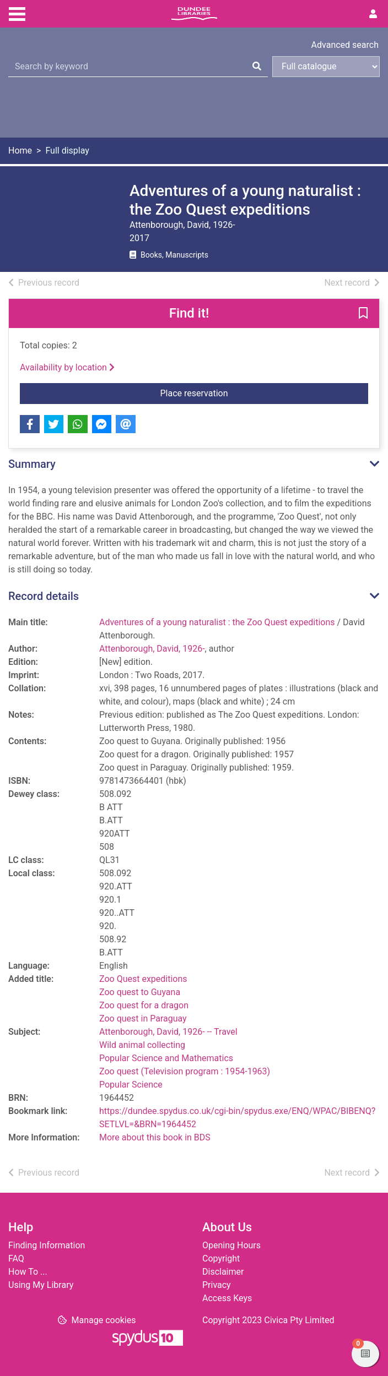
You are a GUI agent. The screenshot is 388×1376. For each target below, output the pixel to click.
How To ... (27, 1271)
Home (20, 150)
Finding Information (46, 1245)
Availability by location (67, 367)
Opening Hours (231, 1245)
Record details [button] (43, 596)
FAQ (16, 1258)
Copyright (221, 1258)
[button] (363, 314)
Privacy (216, 1285)
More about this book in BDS (155, 1137)
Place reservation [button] (264, 392)
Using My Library (40, 1285)
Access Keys (227, 1298)
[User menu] (373, 14)
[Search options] (326, 66)
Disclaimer (223, 1271)
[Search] (257, 66)
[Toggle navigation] (17, 12)
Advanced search (345, 45)
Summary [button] (32, 464)
